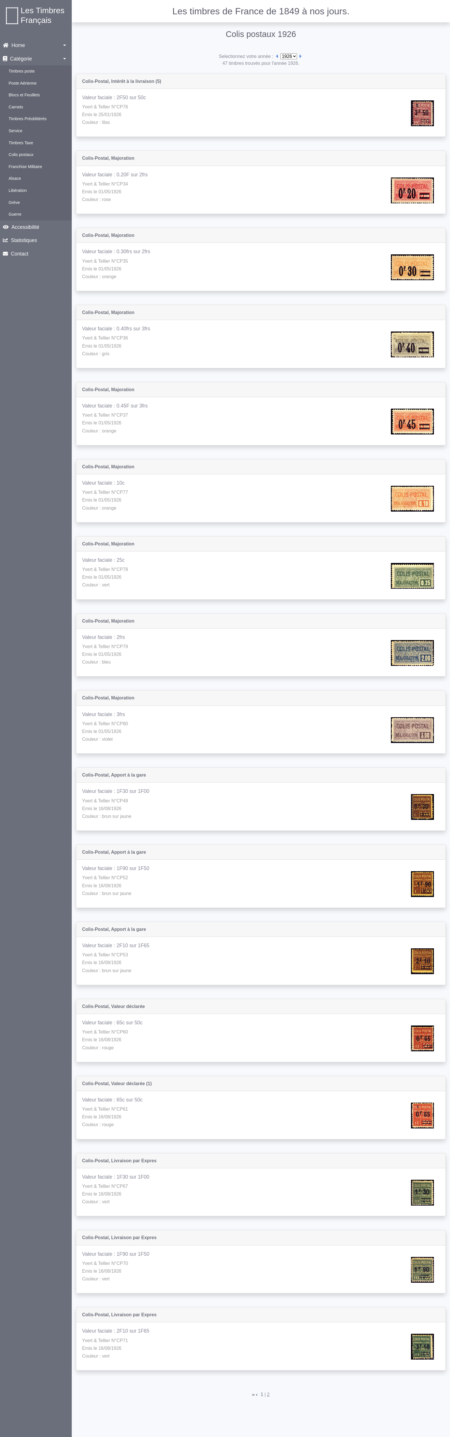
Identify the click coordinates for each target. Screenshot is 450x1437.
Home (14, 45)
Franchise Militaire (25, 166)
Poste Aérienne (23, 83)
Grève (14, 202)
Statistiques (20, 240)
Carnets (16, 107)
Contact (15, 254)
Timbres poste (22, 71)
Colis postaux (21, 154)
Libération (18, 190)
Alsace (15, 178)
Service (15, 130)
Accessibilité (21, 227)
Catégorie (17, 59)
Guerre (15, 214)
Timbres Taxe (21, 143)
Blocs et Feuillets (24, 95)
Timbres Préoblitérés (27, 118)
